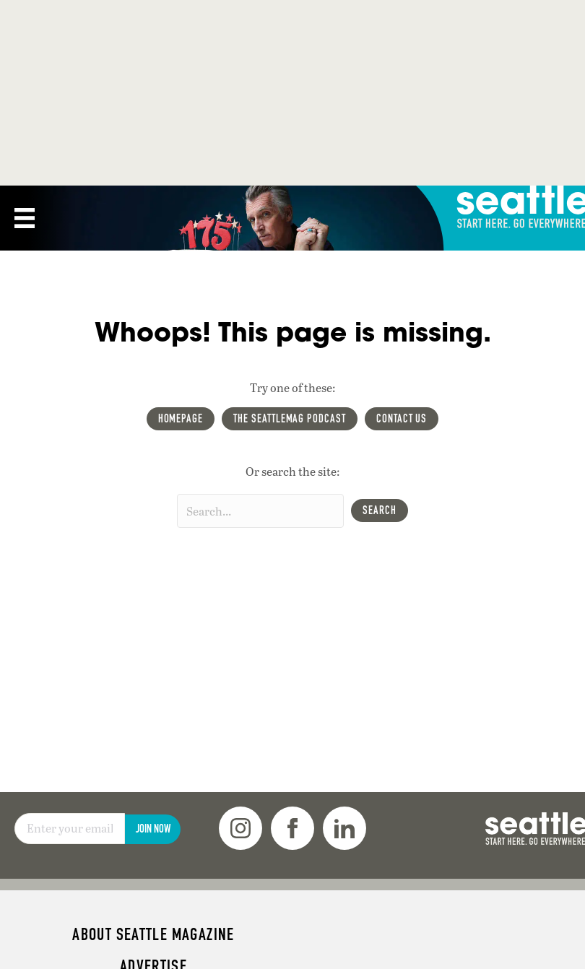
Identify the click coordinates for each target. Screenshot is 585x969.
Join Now (153, 828)
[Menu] (24, 218)
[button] (379, 510)
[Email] (69, 829)
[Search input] (260, 511)
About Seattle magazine (153, 934)
